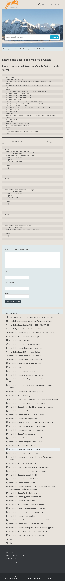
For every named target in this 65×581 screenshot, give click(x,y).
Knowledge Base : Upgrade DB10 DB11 (24, 475)
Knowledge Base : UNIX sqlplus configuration (26, 391)
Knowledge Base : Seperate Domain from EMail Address (30, 321)
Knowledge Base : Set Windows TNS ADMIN (26, 512)
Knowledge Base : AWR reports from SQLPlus (26, 375)
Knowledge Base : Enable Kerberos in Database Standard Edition (31, 386)
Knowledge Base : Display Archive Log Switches (27, 535)
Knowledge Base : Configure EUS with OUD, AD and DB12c (31, 332)
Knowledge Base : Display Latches (22, 500)
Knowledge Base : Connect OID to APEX (24, 483)
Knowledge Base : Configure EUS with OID (25, 356)
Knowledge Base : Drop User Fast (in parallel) (26, 415)
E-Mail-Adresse (32, 284)
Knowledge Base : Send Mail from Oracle (35, 49)
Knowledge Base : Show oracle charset (24, 463)
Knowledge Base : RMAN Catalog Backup (24, 352)
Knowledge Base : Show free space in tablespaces (28, 471)
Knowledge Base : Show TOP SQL (22, 367)
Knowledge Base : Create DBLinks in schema (26, 524)
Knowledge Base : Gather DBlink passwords (26, 359)
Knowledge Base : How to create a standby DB (27, 363)
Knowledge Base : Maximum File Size (23, 445)
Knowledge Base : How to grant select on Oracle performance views (33, 380)
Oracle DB (18, 49)
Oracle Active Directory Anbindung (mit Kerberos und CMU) (31, 317)
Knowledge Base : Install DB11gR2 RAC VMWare (27, 403)
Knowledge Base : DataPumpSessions (23, 418)
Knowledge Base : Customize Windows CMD (26, 430)
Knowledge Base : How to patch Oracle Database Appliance (32, 527)
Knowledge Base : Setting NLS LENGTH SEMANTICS (29, 325)
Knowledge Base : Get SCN (19, 340)
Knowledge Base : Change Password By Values (27, 508)
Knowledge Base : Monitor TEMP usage (24, 336)
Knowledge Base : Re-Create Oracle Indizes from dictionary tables (32, 458)
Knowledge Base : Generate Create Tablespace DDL (29, 520)
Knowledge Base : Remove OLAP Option (24, 479)
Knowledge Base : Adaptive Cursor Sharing (25, 344)
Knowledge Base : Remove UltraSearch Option (27, 504)
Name (32, 273)
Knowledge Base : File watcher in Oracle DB (25, 348)
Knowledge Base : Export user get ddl (23, 453)
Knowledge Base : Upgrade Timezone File (25, 497)
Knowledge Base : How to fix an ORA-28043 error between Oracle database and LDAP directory (32, 487)
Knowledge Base (8, 49)
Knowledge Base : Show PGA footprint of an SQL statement (32, 422)
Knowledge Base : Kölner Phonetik (22, 371)
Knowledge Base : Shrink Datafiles (22, 516)
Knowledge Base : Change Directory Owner (25, 442)
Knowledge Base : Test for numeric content (25, 411)
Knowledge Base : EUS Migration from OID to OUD (28, 531)
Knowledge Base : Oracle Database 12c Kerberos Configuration (33, 399)
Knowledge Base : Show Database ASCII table (26, 329)
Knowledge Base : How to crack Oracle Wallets (27, 426)
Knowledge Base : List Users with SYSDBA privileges (29, 467)
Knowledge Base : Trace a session (22, 434)
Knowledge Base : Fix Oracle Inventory (24, 493)
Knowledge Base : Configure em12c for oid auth (27, 438)
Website (7, 293)
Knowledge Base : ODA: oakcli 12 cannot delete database (31, 407)
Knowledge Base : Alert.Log (19, 395)
